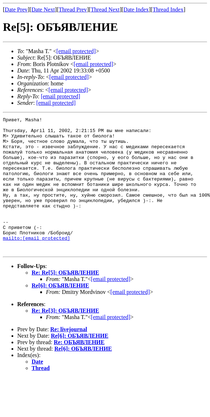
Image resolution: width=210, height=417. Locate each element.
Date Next (43, 9)
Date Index (136, 9)
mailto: (36, 262)
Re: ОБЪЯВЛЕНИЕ (79, 369)
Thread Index (168, 9)
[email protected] (110, 306)
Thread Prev (73, 9)
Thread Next (105, 9)
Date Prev (16, 9)
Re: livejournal (68, 356)
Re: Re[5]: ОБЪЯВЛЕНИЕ (65, 299)
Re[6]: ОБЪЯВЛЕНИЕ (60, 312)
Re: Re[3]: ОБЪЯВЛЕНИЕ (65, 337)
